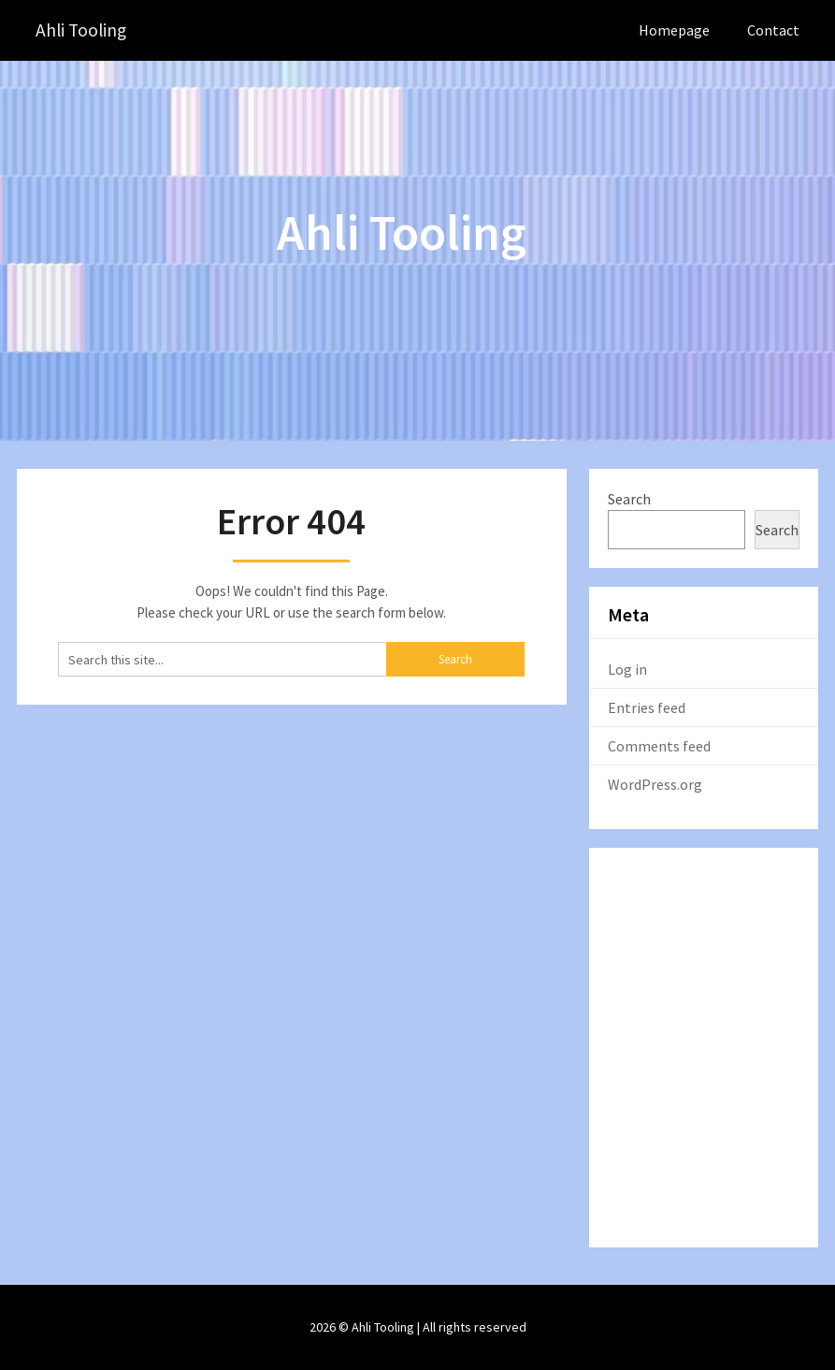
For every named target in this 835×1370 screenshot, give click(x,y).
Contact (773, 30)
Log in (627, 669)
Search (629, 498)
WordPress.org (655, 784)
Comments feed (659, 745)
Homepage (674, 30)
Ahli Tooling (83, 30)
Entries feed (646, 707)
